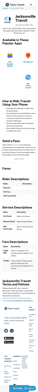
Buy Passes (19, 388)
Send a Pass (16, 145)
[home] (14, 4)
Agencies (5, 8)
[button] (31, 5)
